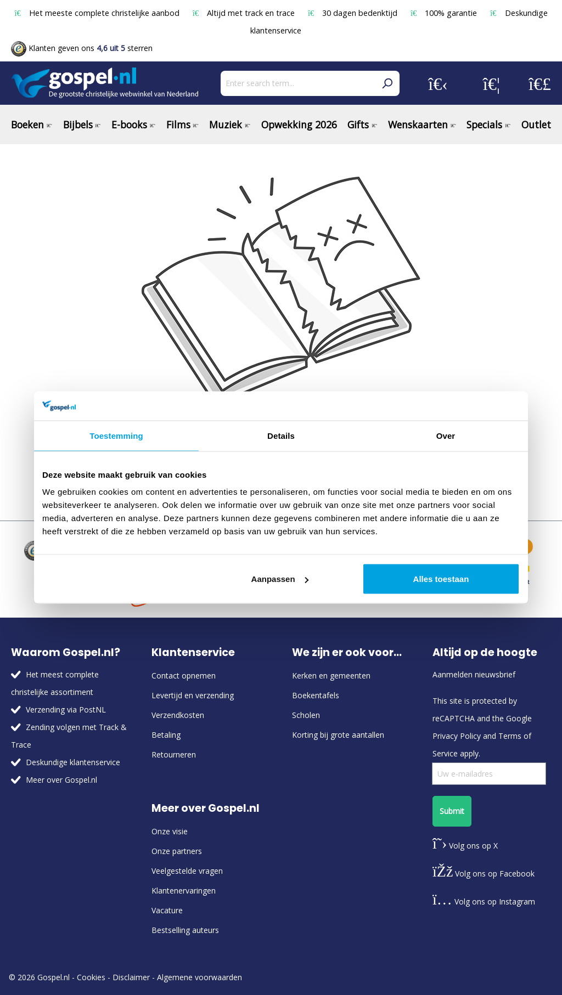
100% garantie (445, 13)
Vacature (167, 910)
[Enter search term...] (298, 83)
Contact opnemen (183, 675)
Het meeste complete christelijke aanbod (97, 13)
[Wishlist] (491, 83)
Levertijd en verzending (192, 695)
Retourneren (173, 754)
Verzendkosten (177, 715)
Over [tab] (446, 435)
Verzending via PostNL (66, 709)
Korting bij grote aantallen (338, 735)
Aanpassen (279, 579)
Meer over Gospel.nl (61, 779)
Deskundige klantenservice (73, 762)
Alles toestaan (441, 579)
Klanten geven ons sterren (82, 48)
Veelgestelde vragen (187, 871)
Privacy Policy (456, 736)
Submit (452, 811)
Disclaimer (131, 977)
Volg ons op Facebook (483, 873)
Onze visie (169, 831)
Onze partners (176, 851)
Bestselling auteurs (185, 930)
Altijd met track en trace (245, 13)
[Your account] (438, 83)
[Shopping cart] (540, 83)
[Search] (387, 83)
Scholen (306, 715)
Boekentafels (315, 695)
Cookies (91, 977)
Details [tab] (281, 435)
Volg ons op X (465, 845)
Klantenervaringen (183, 890)
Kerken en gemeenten (331, 675)
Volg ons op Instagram (483, 901)
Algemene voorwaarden (199, 977)
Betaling (166, 735)
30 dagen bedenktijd (354, 13)
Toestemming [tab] (116, 435)
